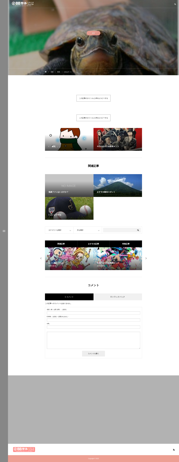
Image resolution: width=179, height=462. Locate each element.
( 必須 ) (56, 309)
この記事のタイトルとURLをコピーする (93, 98)
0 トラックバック (118, 297)
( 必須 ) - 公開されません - (58, 316)
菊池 (93, 34)
